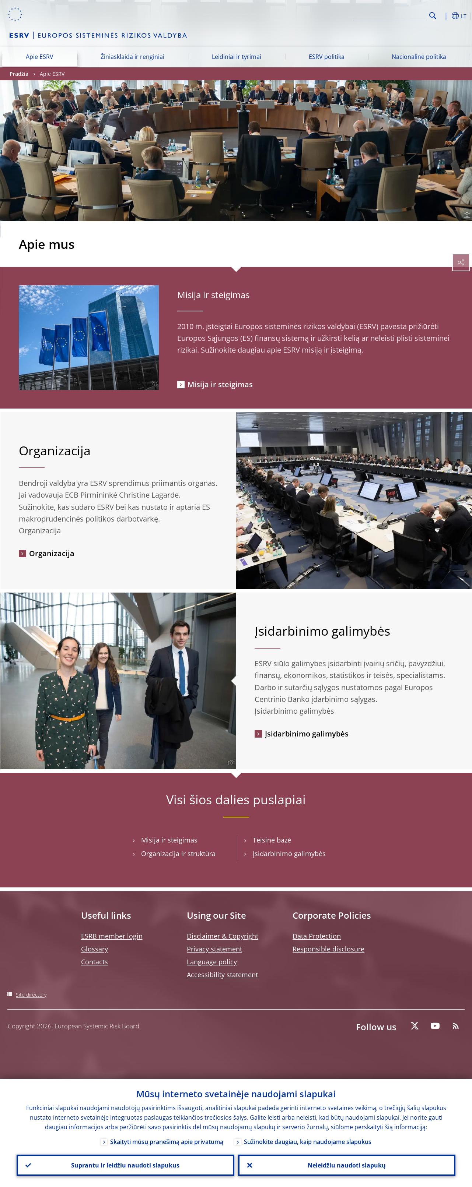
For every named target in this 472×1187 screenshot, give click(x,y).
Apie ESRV (39, 57)
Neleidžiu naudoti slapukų (347, 1165)
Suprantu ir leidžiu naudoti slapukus (125, 1165)
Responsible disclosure (328, 948)
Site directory (31, 994)
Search (433, 15)
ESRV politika (327, 57)
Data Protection (317, 936)
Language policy (212, 961)
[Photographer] (466, 215)
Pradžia (19, 73)
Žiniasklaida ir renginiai (132, 57)
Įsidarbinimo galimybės (307, 734)
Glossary (94, 948)
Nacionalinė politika (419, 57)
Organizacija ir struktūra (178, 853)
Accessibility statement (222, 974)
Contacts (94, 961)
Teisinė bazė (272, 840)
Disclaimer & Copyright (222, 936)
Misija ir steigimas (213, 295)
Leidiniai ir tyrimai (236, 57)
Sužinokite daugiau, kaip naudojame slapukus (307, 1142)
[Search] (390, 14)
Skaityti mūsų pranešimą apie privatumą (166, 1142)
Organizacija (51, 553)
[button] (444, 16)
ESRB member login (112, 936)
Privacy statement (214, 948)
